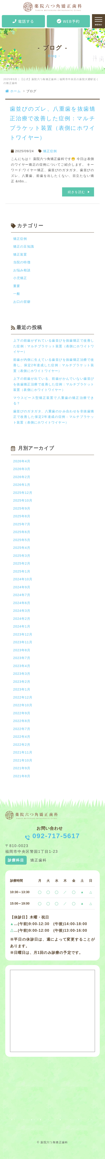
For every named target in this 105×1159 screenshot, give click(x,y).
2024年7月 (21, 595)
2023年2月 (21, 681)
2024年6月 (21, 603)
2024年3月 (21, 610)
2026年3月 (21, 469)
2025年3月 (21, 555)
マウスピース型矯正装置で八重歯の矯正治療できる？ (53, 400)
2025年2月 (21, 563)
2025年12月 (22, 492)
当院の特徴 (22, 262)
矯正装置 (20, 254)
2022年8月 (21, 721)
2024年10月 (22, 579)
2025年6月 (21, 532)
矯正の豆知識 (23, 246)
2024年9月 (21, 587)
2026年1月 (21, 485)
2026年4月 (21, 461)
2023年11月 (22, 642)
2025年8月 (21, 516)
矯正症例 (50, 151)
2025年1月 (21, 571)
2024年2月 (21, 618)
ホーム (13, 91)
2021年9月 (21, 768)
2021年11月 (22, 752)
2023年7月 (21, 658)
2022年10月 (22, 705)
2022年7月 (21, 729)
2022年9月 (21, 713)
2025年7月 (21, 524)
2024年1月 (21, 626)
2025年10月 (22, 500)
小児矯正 (20, 278)
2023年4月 (21, 666)
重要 (16, 286)
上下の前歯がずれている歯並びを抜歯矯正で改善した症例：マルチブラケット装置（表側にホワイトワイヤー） (53, 346)
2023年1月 (21, 689)
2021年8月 (21, 776)
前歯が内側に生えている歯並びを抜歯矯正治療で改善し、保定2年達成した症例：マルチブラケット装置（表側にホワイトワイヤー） (53, 365)
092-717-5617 (56, 836)
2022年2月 (21, 744)
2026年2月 (21, 477)
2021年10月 (22, 760)
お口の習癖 (22, 301)
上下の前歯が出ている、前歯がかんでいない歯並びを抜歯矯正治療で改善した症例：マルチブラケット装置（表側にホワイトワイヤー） (53, 384)
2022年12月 (22, 697)
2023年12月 (22, 634)
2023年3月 (21, 673)
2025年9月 (21, 508)
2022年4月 (21, 736)
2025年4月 (21, 547)
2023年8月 (21, 650)
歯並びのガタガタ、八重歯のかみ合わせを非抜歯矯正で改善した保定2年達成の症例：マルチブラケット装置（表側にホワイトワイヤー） (53, 416)
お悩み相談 (22, 270)
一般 (16, 294)
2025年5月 (21, 540)
